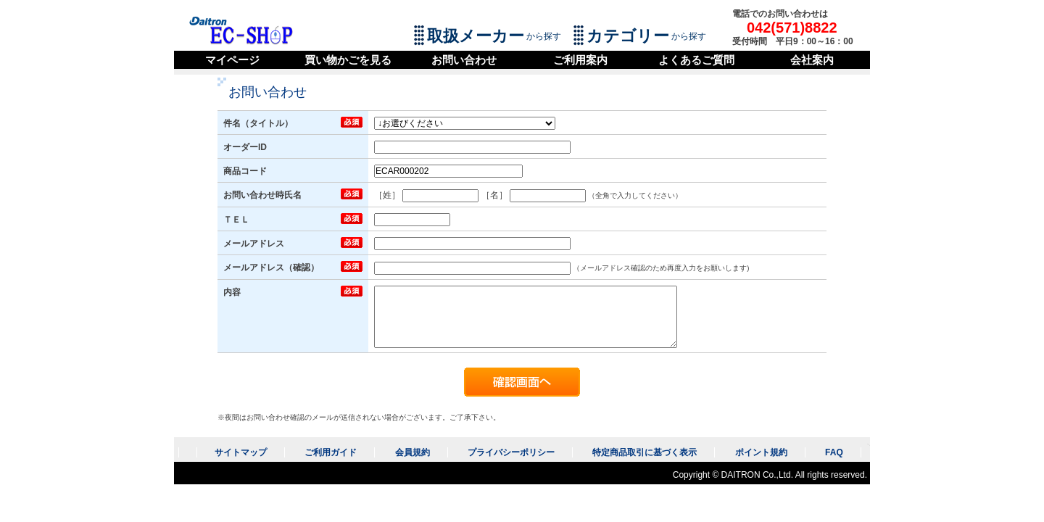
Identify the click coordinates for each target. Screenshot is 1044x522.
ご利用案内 (580, 60)
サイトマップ (241, 452)
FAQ (834, 452)
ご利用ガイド (330, 452)
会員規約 (412, 452)
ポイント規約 (761, 452)
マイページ (232, 60)
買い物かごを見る (348, 60)
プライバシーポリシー (511, 452)
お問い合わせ (464, 60)
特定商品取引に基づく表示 (644, 452)
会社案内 (812, 60)
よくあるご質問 (696, 60)
